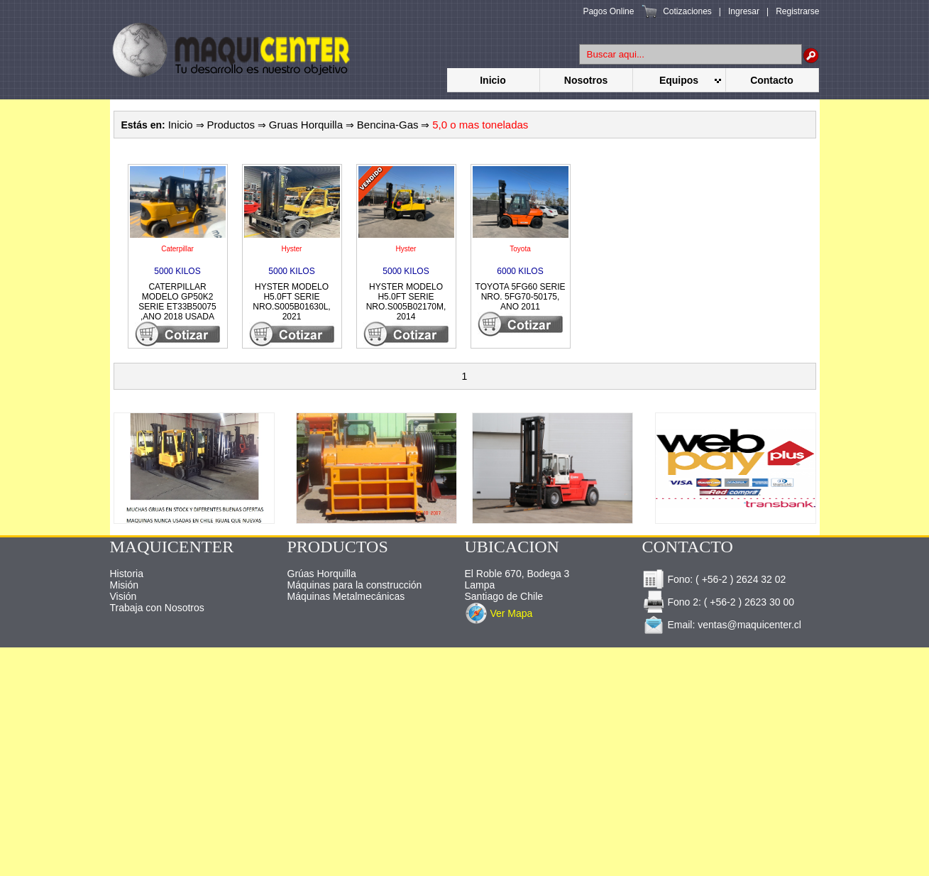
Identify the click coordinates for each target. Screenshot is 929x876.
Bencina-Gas (388, 125)
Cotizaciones (687, 11)
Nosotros (586, 80)
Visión (123, 596)
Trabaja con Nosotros (157, 607)
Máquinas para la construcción (354, 585)
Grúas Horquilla (321, 573)
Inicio (493, 80)
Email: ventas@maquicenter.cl (721, 624)
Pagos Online (608, 11)
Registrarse (797, 11)
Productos (231, 125)
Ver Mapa (511, 613)
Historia (126, 573)
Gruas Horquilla (306, 125)
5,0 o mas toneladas (480, 125)
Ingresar (743, 11)
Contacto (771, 80)
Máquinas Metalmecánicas (346, 596)
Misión (124, 585)
